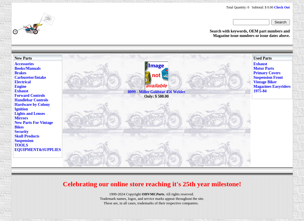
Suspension (24, 141)
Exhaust (21, 91)
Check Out (282, 7)
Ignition (21, 109)
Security (22, 132)
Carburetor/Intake (30, 77)
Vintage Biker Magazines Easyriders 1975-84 (272, 86)
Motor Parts (264, 68)
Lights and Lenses (30, 113)
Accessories (24, 64)
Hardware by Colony (32, 104)
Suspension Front (268, 77)
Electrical (23, 82)
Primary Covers (267, 73)
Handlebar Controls (31, 100)
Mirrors (21, 118)
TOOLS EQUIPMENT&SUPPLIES (38, 147)
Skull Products (27, 136)
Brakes (20, 73)
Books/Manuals (28, 68)
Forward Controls (30, 95)
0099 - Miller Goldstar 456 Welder (156, 92)
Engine (20, 86)
